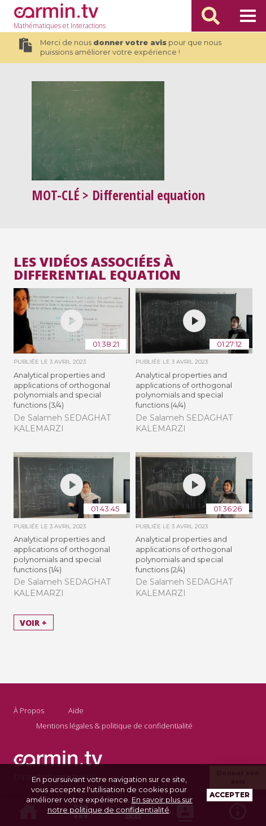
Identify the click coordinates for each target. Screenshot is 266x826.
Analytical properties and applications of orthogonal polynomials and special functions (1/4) (62, 554)
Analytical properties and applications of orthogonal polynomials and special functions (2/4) (184, 554)
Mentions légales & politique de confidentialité (114, 726)
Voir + (33, 622)
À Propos (29, 710)
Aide (76, 710)
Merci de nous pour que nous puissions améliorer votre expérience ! (120, 47)
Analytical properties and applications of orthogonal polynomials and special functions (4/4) (184, 390)
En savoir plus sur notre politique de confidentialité (120, 804)
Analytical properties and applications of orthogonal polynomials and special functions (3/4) (62, 390)
